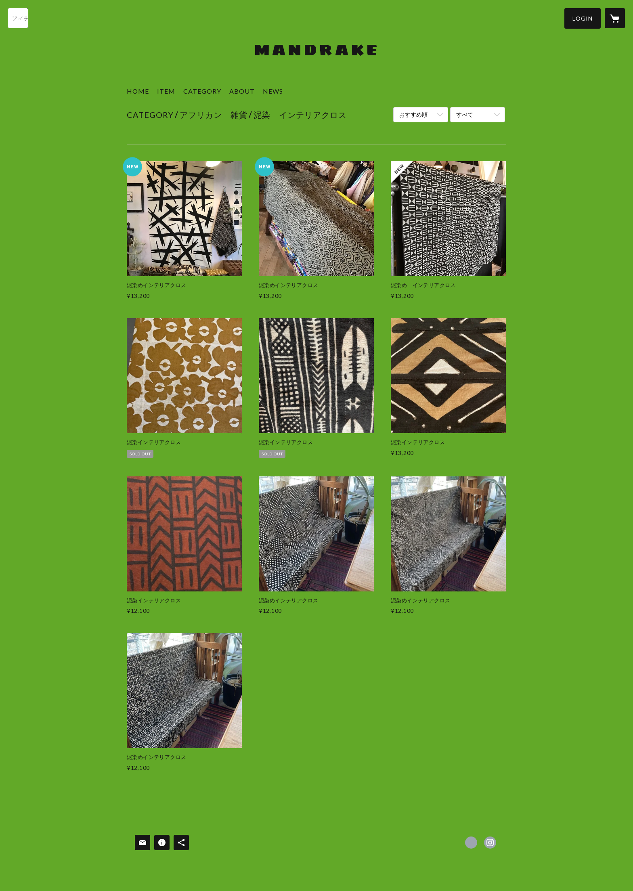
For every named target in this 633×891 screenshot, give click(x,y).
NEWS (273, 91)
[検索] (18, 18)
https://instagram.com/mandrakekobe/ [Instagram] (490, 842)
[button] (582, 18)
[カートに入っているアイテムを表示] (615, 18)
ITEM (166, 91)
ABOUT (242, 91)
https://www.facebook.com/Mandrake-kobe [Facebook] (471, 842)
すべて (464, 114)
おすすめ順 (413, 114)
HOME (138, 91)
